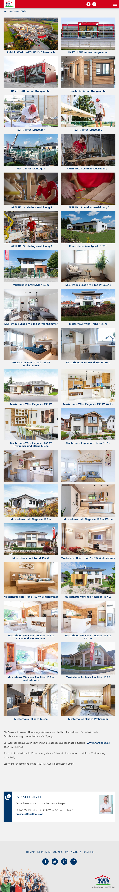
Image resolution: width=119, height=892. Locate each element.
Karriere (89, 851)
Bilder (24, 11)
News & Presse (11, 11)
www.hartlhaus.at (98, 742)
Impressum (44, 851)
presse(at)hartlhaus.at (29, 813)
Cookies (58, 851)
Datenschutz (73, 851)
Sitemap (30, 851)
